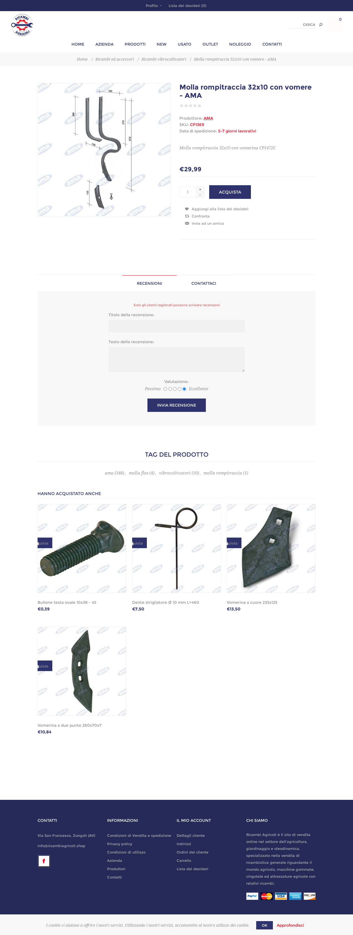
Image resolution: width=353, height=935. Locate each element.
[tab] (149, 283)
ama (109, 473)
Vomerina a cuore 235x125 (252, 602)
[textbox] (302, 25)
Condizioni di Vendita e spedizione (139, 835)
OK (264, 925)
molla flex (138, 473)
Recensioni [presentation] (149, 283)
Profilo (152, 5)
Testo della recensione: (131, 341)
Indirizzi (184, 844)
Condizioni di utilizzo (126, 852)
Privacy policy (119, 844)
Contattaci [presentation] (203, 283)
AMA (208, 118)
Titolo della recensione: (131, 314)
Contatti (114, 877)
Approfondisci (290, 925)
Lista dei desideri (192, 869)
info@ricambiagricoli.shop (61, 846)
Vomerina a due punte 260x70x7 (70, 725)
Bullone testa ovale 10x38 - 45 (67, 602)
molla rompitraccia (223, 473)
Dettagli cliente (191, 835)
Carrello (184, 860)
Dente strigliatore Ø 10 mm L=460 (165, 602)
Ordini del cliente (192, 852)
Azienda (114, 860)
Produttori (116, 869)
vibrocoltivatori (175, 473)
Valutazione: (176, 381)
